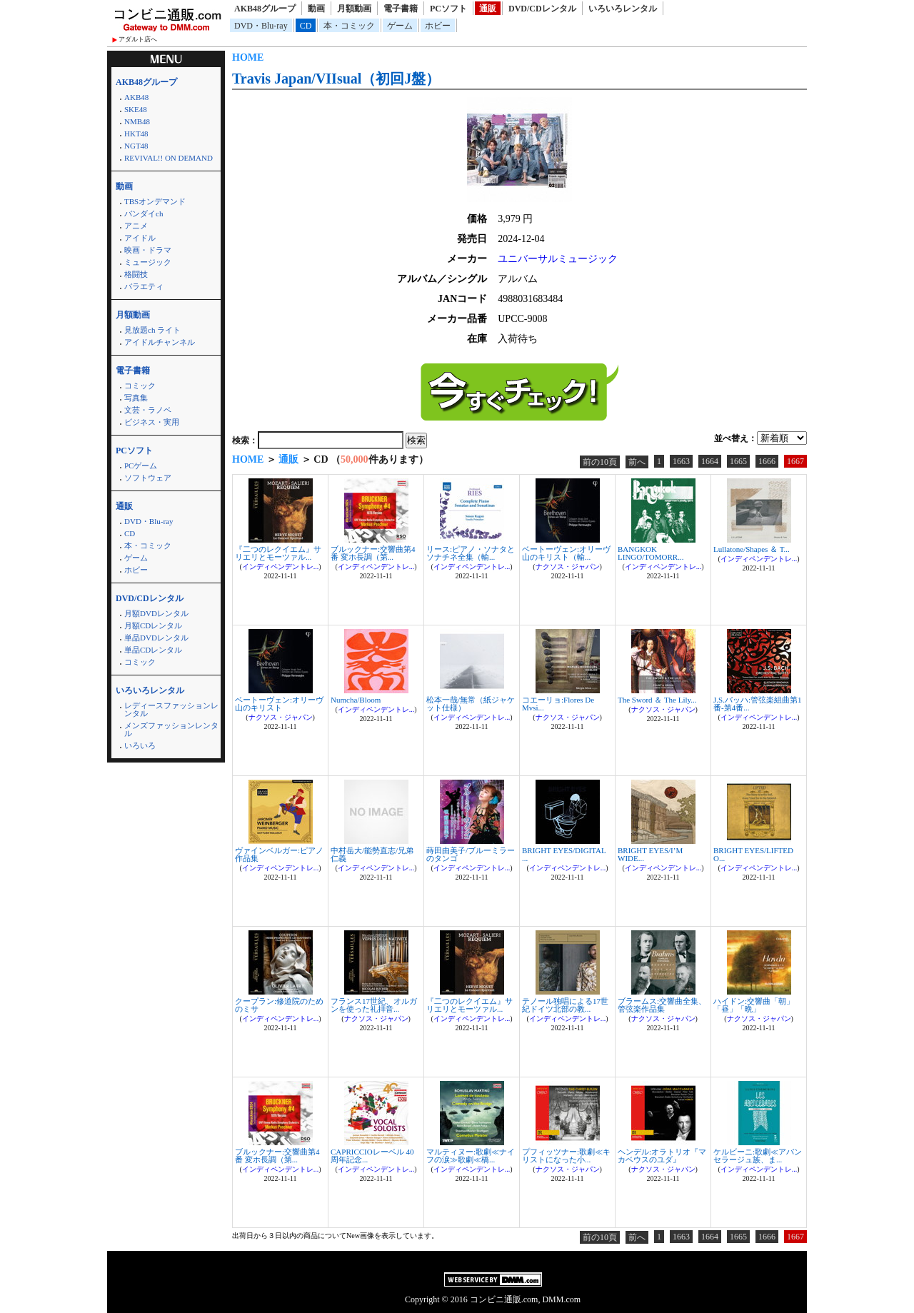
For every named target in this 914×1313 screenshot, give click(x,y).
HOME (247, 57)
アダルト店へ (138, 39)
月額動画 (354, 9)
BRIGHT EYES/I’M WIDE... (650, 854)
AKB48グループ (265, 9)
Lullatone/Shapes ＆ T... (751, 549)
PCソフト (448, 9)
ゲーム (400, 26)
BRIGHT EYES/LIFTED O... (753, 854)
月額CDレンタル (153, 625)
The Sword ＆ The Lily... (657, 699)
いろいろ (140, 745)
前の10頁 (600, 462)
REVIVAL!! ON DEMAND (168, 158)
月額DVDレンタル (156, 613)
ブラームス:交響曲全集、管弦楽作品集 (662, 1005)
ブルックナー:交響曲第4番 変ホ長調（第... (373, 553)
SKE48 (135, 109)
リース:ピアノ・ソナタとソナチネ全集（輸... (470, 553)
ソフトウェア (147, 477)
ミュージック (147, 262)
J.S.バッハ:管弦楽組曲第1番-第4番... (757, 703)
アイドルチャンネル (159, 342)
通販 (487, 9)
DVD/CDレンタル (542, 9)
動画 (316, 9)
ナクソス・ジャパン (568, 566)
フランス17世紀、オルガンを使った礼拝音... (374, 1005)
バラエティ (144, 286)
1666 (766, 461)
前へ (637, 462)
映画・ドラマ (147, 250)
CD (306, 26)
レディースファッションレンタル (171, 709)
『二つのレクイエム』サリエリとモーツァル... (278, 553)
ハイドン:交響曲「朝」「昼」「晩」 (753, 1005)
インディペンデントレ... (280, 566)
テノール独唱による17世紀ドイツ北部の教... (565, 1005)
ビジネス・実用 (151, 422)
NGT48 (136, 145)
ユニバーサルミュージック (558, 258)
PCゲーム (140, 465)
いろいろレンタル (622, 9)
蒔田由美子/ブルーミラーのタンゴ (470, 854)
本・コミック (349, 26)
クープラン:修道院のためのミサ (279, 1005)
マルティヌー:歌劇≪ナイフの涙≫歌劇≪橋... (470, 1155)
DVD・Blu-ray (261, 26)
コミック (140, 385)
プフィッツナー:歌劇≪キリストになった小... (566, 1155)
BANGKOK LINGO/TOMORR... (650, 553)
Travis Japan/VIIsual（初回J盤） (336, 78)
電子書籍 (400, 9)
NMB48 (137, 121)
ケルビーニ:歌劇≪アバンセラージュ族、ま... (757, 1155)
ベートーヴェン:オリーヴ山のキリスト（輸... (566, 553)
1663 (681, 461)
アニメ (136, 225)
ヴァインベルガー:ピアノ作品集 (279, 854)
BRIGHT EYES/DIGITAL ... (564, 854)
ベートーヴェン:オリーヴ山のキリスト (279, 703)
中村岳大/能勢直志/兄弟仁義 (372, 854)
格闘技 (136, 274)
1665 (738, 461)
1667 (795, 461)
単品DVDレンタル (156, 637)
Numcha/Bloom (356, 699)
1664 (709, 461)
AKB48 (136, 97)
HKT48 (136, 133)
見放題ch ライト (152, 330)
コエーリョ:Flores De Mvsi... (558, 703)
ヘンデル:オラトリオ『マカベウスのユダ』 (662, 1155)
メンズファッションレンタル (171, 729)
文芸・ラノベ (147, 410)
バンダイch (143, 213)
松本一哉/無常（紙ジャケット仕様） (470, 703)
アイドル (140, 237)
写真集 (136, 397)
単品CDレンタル (153, 649)
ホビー (438, 26)
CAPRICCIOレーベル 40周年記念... (372, 1155)
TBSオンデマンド (155, 201)
